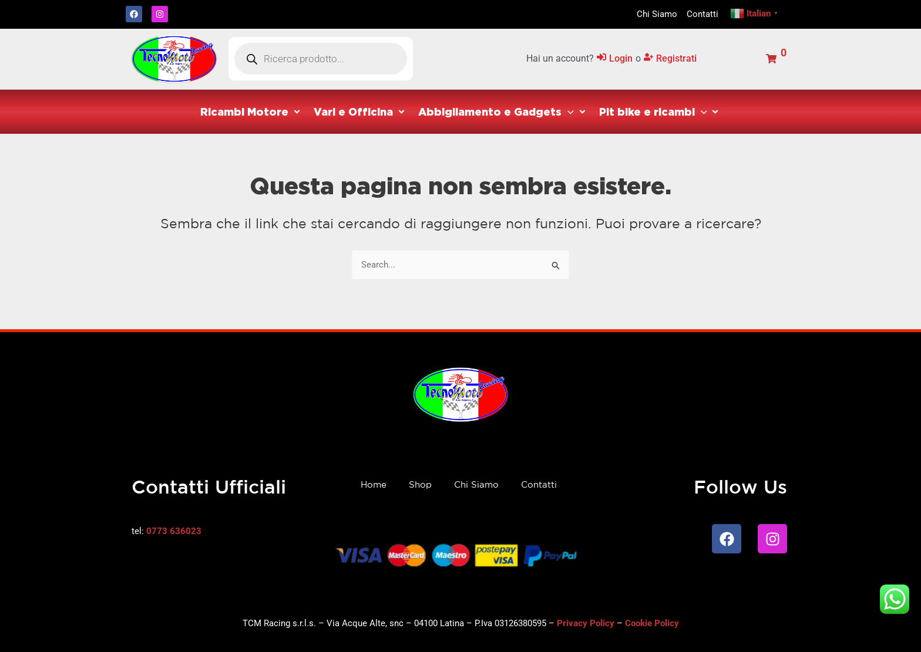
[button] (251, 112)
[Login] (615, 59)
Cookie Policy (652, 623)
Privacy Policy (585, 623)
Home (373, 484)
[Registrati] (670, 59)
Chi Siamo (476, 484)
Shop (420, 484)
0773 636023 (173, 531)
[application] (568, 111)
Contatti (539, 484)
